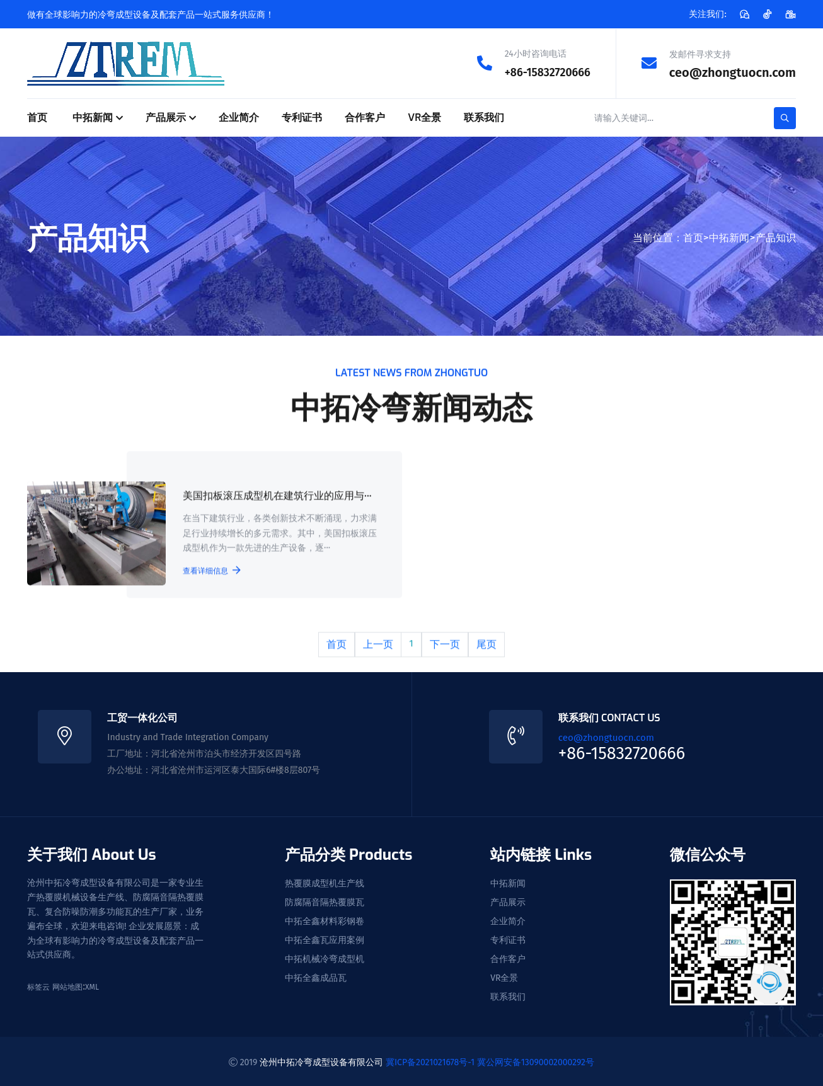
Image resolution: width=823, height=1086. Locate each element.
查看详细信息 (210, 571)
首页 (37, 116)
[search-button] (785, 117)
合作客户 (365, 116)
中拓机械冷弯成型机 (324, 957)
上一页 (378, 645)
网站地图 (67, 985)
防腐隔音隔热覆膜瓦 (324, 900)
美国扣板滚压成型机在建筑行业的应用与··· (276, 497)
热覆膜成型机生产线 (324, 881)
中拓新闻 (92, 116)
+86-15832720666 (541, 71)
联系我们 (484, 116)
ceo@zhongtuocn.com (732, 71)
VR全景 (424, 116)
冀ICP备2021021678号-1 (430, 1060)
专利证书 (302, 116)
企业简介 (239, 116)
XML (92, 985)
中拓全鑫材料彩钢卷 (324, 919)
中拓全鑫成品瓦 (316, 976)
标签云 (38, 985)
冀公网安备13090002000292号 (535, 1060)
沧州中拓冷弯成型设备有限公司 (321, 1060)
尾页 (486, 645)
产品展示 (166, 116)
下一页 (445, 645)
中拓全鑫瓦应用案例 (324, 938)
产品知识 (776, 236)
